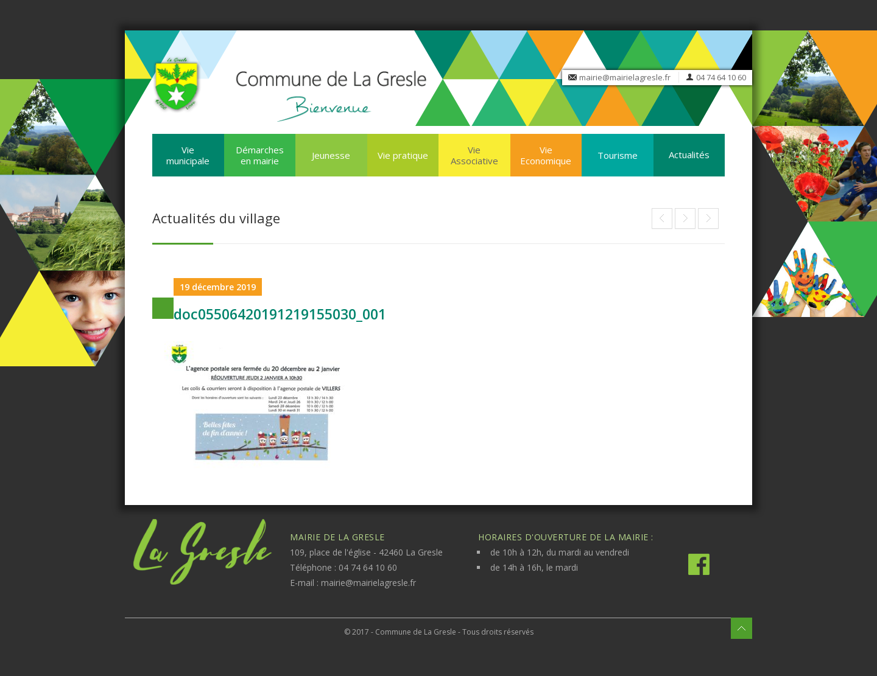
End (662, 218)
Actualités (689, 154)
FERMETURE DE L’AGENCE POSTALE (685, 218)
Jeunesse (331, 155)
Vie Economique (545, 155)
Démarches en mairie (260, 155)
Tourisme (617, 155)
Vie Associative (474, 155)
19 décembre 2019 (218, 287)
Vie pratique (403, 155)
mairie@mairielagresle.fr (625, 77)
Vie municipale (188, 155)
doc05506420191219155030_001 (280, 314)
